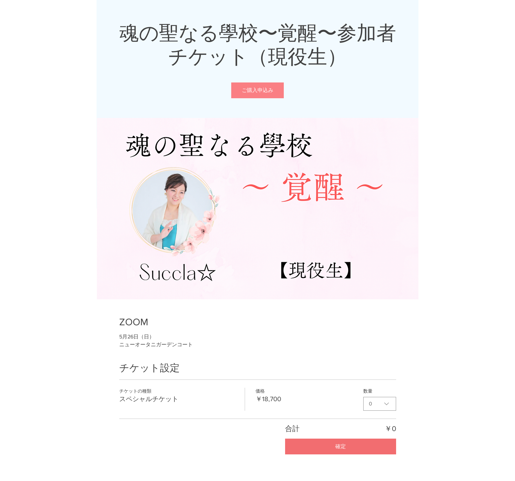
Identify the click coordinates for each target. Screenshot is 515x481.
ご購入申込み (257, 90)
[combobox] (379, 404)
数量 (367, 391)
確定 (340, 446)
